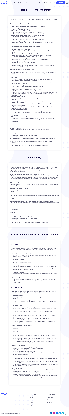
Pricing (26, 2)
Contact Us (60, 2)
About (31, 402)
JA (67, 1)
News (31, 2)
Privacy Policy (50, 397)
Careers (40, 2)
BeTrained (52, 2)
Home (15, 2)
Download (46, 2)
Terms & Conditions (51, 394)
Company (35, 2)
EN (67, 3)
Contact (31, 405)
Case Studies (20, 2)
